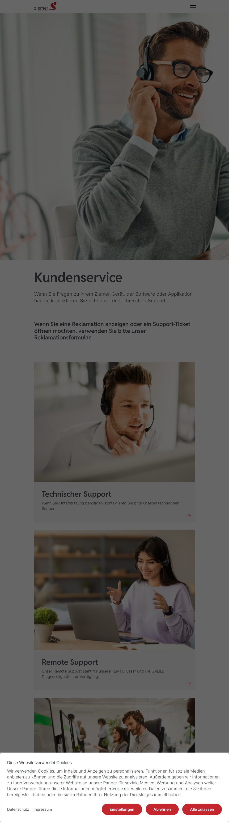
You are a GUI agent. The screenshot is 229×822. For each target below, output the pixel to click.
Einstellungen (122, 809)
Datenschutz (18, 809)
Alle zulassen (202, 809)
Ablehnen (162, 809)
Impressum (42, 809)
